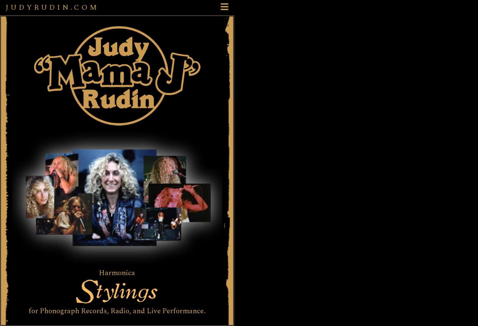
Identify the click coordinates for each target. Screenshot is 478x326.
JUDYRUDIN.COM (52, 7)
